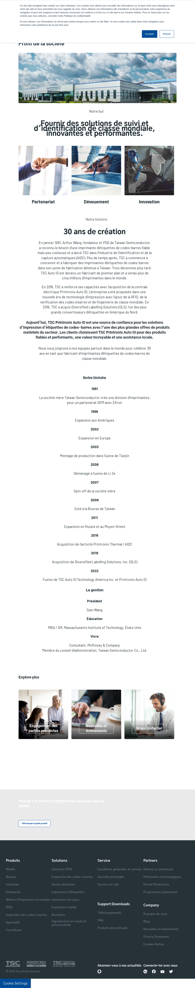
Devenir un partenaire (158, 869)
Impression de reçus (65, 899)
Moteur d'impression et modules (28, 899)
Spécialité (13, 922)
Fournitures (14, 930)
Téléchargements (109, 912)
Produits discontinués (112, 928)
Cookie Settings (15, 983)
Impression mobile (64, 907)
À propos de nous (155, 913)
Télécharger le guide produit (34, 824)
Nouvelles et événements (160, 929)
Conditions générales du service (119, 869)
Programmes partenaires (160, 892)
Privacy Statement (156, 936)
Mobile (10, 869)
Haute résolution (63, 884)
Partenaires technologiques (162, 876)
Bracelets (58, 914)
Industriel (12, 884)
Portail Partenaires (156, 884)
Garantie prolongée (111, 876)
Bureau (11, 876)
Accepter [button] (149, 34)
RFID (9, 907)
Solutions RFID (62, 869)
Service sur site (108, 884)
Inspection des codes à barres (26, 914)
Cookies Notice (153, 944)
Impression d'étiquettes (68, 892)
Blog (146, 921)
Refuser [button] (167, 34)
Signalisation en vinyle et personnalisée (69, 923)
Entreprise (13, 892)
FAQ (100, 920)
